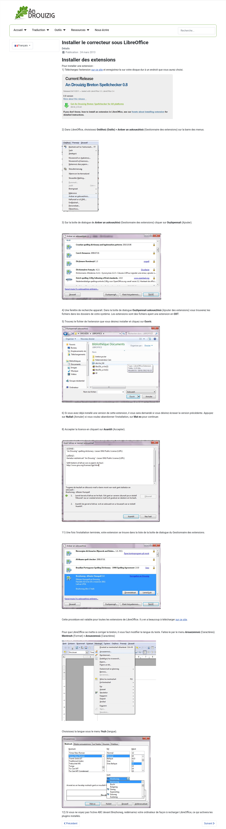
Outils (58, 30)
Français (21, 45)
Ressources (78, 30)
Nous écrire (102, 30)
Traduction (38, 30)
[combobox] (196, 30)
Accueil (18, 30)
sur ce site (97, 69)
